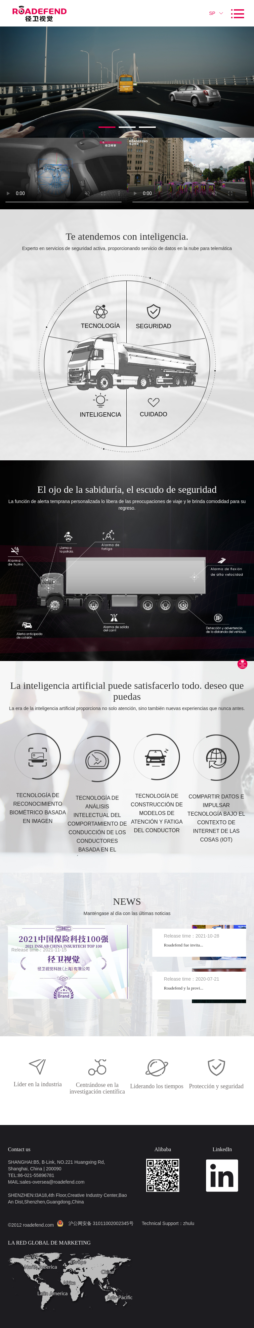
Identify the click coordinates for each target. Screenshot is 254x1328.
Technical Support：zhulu (168, 1223)
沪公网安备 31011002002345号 (101, 1223)
